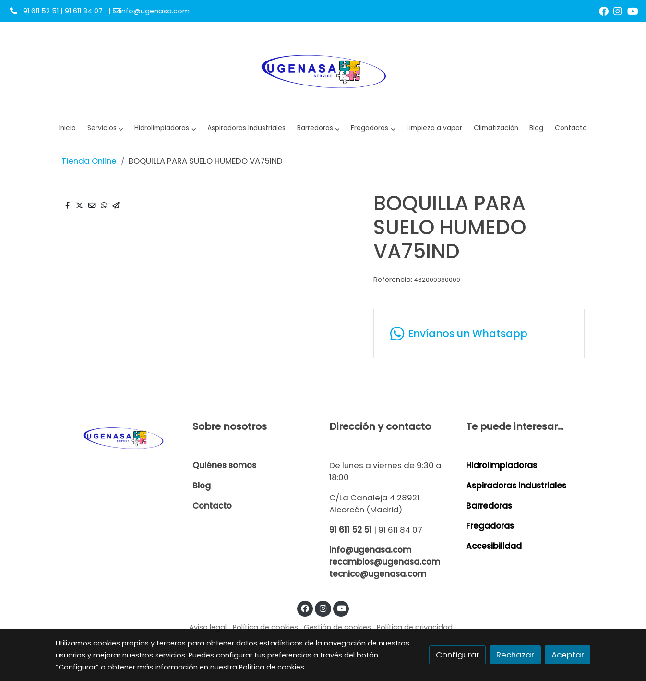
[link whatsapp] (478, 333)
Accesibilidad (494, 546)
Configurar (457, 654)
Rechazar (515, 654)
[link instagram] (617, 10)
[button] (165, 128)
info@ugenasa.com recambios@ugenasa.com (384, 556)
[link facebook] (604, 10)
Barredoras (489, 505)
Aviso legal (208, 627)
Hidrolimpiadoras (501, 465)
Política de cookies (265, 627)
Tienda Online (89, 161)
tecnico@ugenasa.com (377, 574)
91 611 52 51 (350, 529)
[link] (323, 70)
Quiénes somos (224, 465)
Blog (201, 485)
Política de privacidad (415, 627)
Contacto (212, 505)
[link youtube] (632, 10)
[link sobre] (118, 437)
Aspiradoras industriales (516, 485)
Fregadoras (490, 526)
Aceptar (567, 654)
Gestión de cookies (337, 627)
